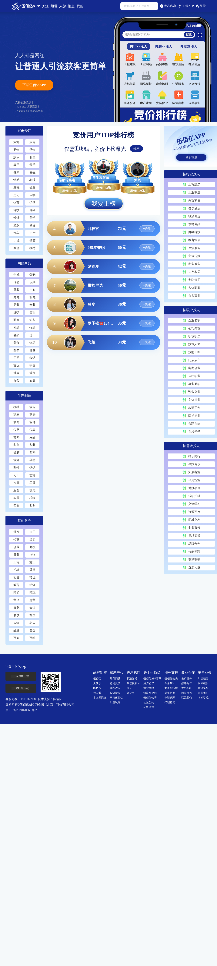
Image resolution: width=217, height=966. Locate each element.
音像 (32, 350)
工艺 (16, 357)
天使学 (97, 683)
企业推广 (203, 693)
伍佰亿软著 (150, 697)
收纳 (32, 357)
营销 (16, 600)
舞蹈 (16, 164)
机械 (16, 407)
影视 (16, 187)
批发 (16, 532)
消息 (71, 6)
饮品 (32, 342)
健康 (16, 172)
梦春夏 (93, 266)
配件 (16, 467)
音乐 (32, 164)
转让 (32, 577)
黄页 (32, 615)
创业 (16, 547)
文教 (32, 380)
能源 (32, 475)
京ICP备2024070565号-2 (21, 710)
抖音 (129, 688)
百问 (16, 638)
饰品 (32, 327)
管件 (32, 422)
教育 (16, 585)
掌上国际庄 (99, 697)
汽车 (16, 232)
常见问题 (115, 678)
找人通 (97, 693)
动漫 (32, 225)
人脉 (62, 6)
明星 (32, 157)
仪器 (16, 429)
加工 (32, 532)
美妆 (32, 312)
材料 (16, 437)
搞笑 (32, 240)
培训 (32, 585)
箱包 (32, 320)
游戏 (16, 225)
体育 (16, 202)
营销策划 (203, 688)
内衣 (32, 289)
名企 (32, 630)
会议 (32, 607)
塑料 (32, 452)
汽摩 (16, 482)
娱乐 (16, 157)
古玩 (16, 365)
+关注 (147, 228)
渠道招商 (170, 693)
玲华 (91, 304)
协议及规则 (150, 693)
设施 (16, 460)
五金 (16, 490)
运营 (32, 600)
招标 (16, 569)
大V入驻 (186, 688)
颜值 (16, 248)
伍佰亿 (57, 699)
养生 (32, 172)
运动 (32, 202)
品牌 (16, 630)
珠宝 (32, 373)
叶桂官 (93, 229)
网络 (32, 210)
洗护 (16, 312)
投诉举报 (115, 693)
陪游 (16, 592)
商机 (32, 547)
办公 (16, 380)
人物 (16, 622)
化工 (16, 475)
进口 (32, 335)
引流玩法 (115, 702)
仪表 (32, 429)
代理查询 (170, 702)
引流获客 (203, 678)
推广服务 (186, 678)
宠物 (16, 149)
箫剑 (137, 180)
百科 (32, 638)
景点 (32, 142)
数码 (32, 274)
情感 (16, 180)
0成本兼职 (96, 247)
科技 (16, 210)
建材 (16, 414)
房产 (32, 232)
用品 (32, 437)
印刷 (16, 444)
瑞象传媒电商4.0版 (69, 180)
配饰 (16, 320)
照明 (32, 505)
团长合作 (186, 693)
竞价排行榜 (171, 688)
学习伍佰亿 (116, 697)
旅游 (16, 142)
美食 (16, 342)
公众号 (131, 693)
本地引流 (203, 697)
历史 (16, 195)
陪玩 (32, 592)
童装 (16, 289)
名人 (32, 622)
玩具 (32, 282)
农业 (16, 497)
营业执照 (148, 688)
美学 (32, 217)
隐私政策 (115, 688)
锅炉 (32, 467)
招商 (16, 539)
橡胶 (16, 452)
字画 (32, 365)
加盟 (32, 539)
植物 (32, 497)
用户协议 (148, 683)
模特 (32, 248)
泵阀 (16, 422)
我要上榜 (104, 203)
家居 (32, 414)
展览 (16, 607)
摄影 (32, 187)
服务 (16, 554)
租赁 (16, 577)
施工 (32, 562)
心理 (32, 180)
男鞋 (16, 297)
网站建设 (203, 683)
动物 (32, 149)
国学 (32, 195)
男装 (16, 304)
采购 (32, 569)
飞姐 (91, 342)
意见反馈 (115, 683)
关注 (45, 6)
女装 (32, 304)
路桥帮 (97, 688)
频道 (54, 6)
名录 (16, 615)
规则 (136, 148)
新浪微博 (132, 678)
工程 (16, 562)
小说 (16, 240)
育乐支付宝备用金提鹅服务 (103, 177)
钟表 (16, 373)
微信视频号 (133, 683)
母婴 (16, 282)
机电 (32, 490)
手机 (16, 274)
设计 (16, 217)
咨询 (32, 554)
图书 (16, 350)
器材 (32, 460)
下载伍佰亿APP (34, 85)
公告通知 (148, 707)
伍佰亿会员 (171, 678)
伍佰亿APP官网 (152, 678)
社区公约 (148, 702)
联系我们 (186, 697)
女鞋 (32, 297)
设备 (32, 407)
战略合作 (186, 683)
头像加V (169, 683)
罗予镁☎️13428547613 (101, 323)
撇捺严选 (95, 285)
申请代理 (170, 697)
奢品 (16, 335)
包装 (32, 444)
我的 (80, 6)
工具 (32, 482)
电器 (16, 505)
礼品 (16, 327)
